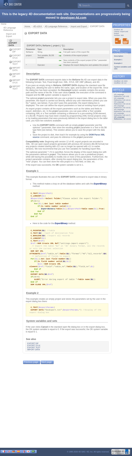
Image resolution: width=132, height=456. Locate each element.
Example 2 (32, 298)
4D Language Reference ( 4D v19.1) (122, 99)
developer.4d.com (73, 17)
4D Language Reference (9, 29)
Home (3, 24)
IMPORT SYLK (14, 81)
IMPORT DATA (14, 69)
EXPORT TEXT (15, 63)
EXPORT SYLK (15, 56)
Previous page (31, 368)
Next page (46, 368)
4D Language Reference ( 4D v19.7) (122, 114)
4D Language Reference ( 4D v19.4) (122, 103)
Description (33, 73)
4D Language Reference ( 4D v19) (121, 95)
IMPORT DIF (14, 75)
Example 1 (32, 171)
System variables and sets (41, 327)
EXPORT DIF (15, 50)
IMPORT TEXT (14, 87)
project (41, 98)
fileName (76, 80)
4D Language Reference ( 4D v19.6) (122, 110)
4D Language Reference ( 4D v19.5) (122, 107)
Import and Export (11, 35)
